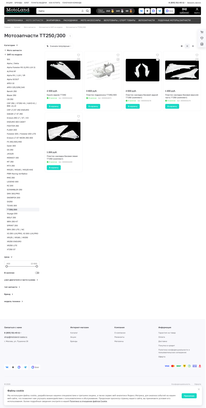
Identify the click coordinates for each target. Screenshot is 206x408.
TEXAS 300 (12, 205)
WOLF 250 (11, 217)
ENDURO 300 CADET (16, 122)
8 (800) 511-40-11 (176, 2)
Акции (73, 337)
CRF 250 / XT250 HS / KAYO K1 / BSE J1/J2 (22, 104)
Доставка (162, 341)
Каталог (74, 333)
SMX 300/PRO (13, 193)
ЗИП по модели (14, 54)
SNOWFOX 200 (13, 197)
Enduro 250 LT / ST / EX (18, 118)
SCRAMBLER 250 (14, 189)
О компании (119, 333)
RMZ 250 (11, 177)
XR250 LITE (12, 245)
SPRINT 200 (12, 225)
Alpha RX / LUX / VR (16, 75)
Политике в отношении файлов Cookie (88, 401)
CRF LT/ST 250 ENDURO (18, 110)
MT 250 (10, 162)
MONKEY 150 (13, 158)
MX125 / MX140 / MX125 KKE (20, 170)
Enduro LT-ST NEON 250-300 (20, 138)
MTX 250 (11, 166)
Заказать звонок (194, 3)
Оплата (161, 337)
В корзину (53, 106)
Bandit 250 (12, 91)
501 (8, 59)
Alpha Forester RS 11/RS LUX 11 (21, 67)
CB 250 (10, 99)
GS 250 (10, 150)
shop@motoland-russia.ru (15, 337)
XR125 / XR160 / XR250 (17, 237)
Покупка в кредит (166, 345)
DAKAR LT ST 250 (15, 114)
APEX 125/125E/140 (16, 87)
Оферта (161, 357)
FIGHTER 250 (13, 126)
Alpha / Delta (13, 63)
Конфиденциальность (180, 384)
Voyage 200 (12, 213)
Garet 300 (11, 146)
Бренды (73, 341)
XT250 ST (11, 249)
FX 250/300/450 (14, 142)
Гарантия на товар (167, 333)
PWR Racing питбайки (17, 174)
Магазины (119, 341)
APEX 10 (10, 83)
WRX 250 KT (12, 221)
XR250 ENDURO (14, 241)
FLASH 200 (12, 130)
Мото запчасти (14, 50)
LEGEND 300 (12, 181)
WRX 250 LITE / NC (15, 229)
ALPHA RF (11, 71)
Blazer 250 (11, 95)
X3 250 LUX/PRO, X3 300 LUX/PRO (22, 233)
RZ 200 (10, 185)
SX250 (10, 201)
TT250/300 (12, 209)
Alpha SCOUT (13, 79)
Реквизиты (119, 337)
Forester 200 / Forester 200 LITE (21, 134)
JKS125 (10, 154)
